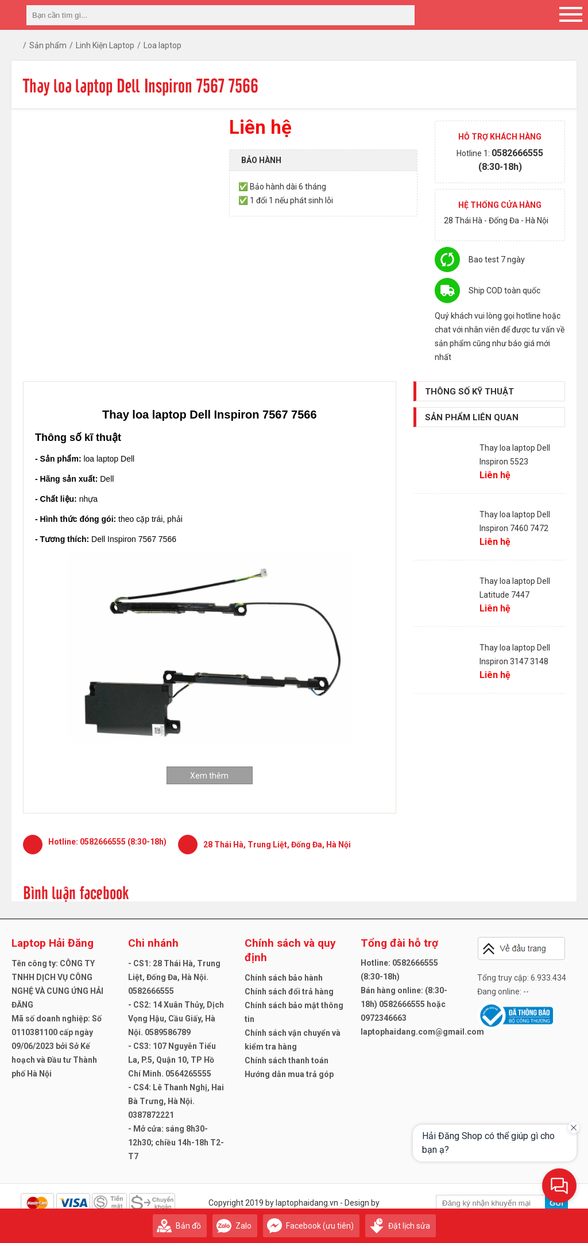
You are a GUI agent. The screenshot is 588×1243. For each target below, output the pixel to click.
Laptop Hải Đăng (52, 943)
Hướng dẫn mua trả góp (289, 1074)
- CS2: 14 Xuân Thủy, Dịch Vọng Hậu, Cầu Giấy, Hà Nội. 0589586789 (176, 1018)
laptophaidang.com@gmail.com (422, 1031)
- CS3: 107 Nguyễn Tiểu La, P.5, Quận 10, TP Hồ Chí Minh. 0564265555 (172, 1059)
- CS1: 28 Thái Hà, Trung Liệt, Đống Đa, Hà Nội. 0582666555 (174, 977)
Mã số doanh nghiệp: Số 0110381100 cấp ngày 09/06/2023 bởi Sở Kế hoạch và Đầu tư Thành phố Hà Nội (56, 1046)
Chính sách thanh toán (286, 1060)
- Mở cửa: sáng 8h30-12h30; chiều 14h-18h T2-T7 (176, 1142)
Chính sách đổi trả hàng (289, 991)
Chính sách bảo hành (284, 977)
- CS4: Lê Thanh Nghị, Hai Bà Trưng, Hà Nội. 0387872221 (176, 1101)
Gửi (556, 1203)
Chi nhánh (153, 943)
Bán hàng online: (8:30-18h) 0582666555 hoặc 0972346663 (404, 1004)
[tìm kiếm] (402, 15)
